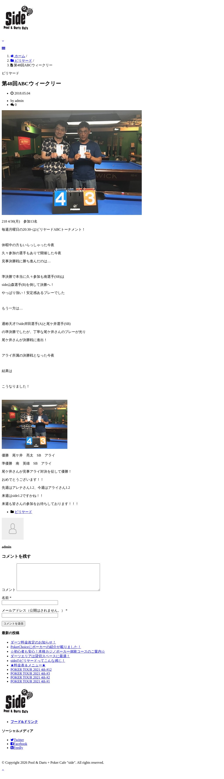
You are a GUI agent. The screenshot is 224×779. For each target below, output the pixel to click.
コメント (9, 595)
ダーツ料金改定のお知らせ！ (33, 647)
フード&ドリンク (24, 727)
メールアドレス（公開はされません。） (33, 616)
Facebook (18, 749)
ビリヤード (23, 512)
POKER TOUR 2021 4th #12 (31, 675)
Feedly (16, 753)
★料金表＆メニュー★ (28, 670)
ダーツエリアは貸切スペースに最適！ (40, 661)
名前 (5, 603)
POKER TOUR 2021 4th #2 (30, 683)
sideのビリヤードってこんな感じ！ (37, 666)
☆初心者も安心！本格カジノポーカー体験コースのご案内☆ (57, 657)
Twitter (17, 745)
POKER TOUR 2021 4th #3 (30, 679)
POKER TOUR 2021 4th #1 (30, 686)
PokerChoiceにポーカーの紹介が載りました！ (45, 652)
